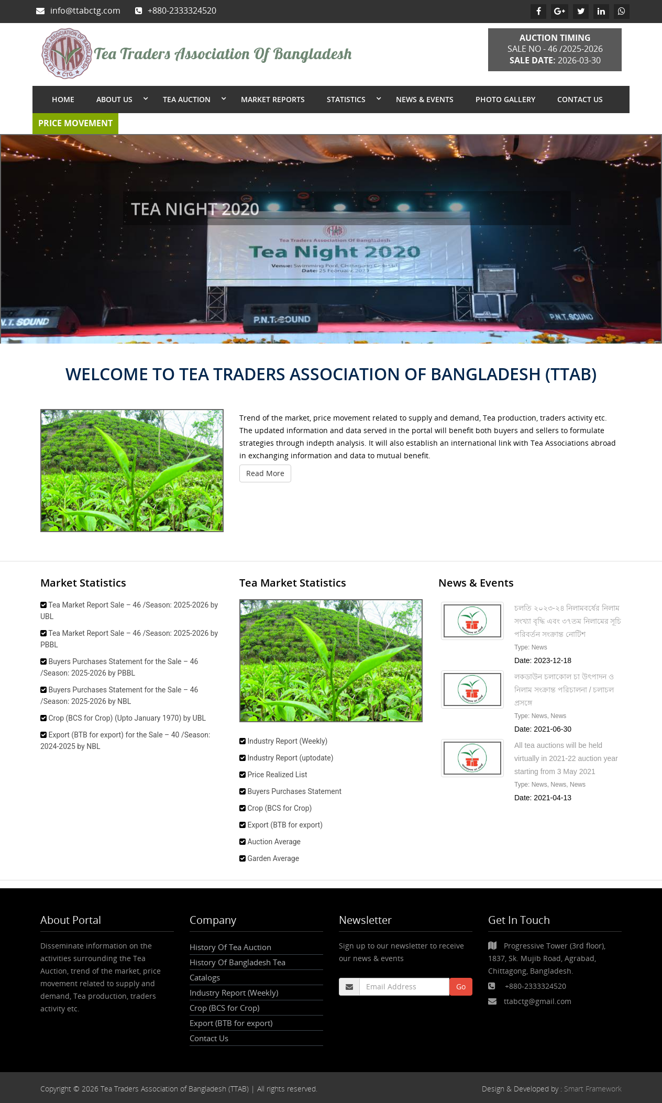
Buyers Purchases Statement (294, 791)
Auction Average (274, 841)
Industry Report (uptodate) (290, 758)
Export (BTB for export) (285, 825)
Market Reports (273, 99)
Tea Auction (188, 99)
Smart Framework (593, 1089)
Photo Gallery (505, 99)
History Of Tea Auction (230, 947)
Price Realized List (277, 774)
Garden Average (273, 858)
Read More (265, 473)
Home (63, 99)
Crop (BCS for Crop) (279, 808)
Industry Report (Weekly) (287, 741)
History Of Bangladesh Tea (237, 962)
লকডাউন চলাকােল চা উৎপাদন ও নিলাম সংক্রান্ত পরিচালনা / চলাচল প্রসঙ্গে (564, 689)
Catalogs (205, 977)
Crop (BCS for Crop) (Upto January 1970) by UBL (126, 718)
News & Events (425, 99)
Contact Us (580, 99)
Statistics (347, 99)
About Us (115, 99)
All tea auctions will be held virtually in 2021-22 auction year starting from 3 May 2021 (566, 758)
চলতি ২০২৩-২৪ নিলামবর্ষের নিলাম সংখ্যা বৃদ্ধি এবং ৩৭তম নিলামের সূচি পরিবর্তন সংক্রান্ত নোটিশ (567, 621)
